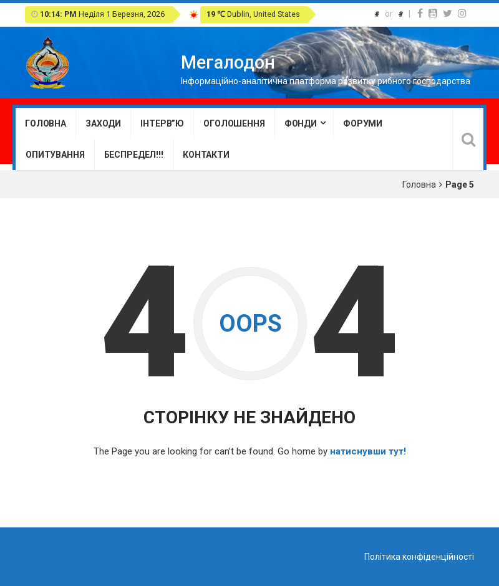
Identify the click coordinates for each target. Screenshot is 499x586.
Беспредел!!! (133, 155)
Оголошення (234, 123)
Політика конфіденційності (419, 557)
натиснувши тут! (368, 451)
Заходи (103, 123)
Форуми (362, 123)
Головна (45, 123)
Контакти (206, 155)
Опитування (55, 155)
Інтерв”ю (162, 123)
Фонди (300, 123)
